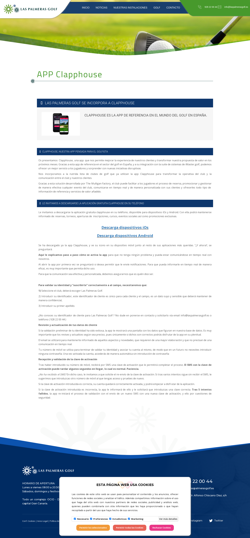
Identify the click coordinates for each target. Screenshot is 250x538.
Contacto (173, 7)
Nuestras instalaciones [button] (130, 7)
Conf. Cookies (28, 521)
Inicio (85, 7)
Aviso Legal (42, 521)
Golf (156, 7)
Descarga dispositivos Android (125, 235)
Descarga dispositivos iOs (125, 227)
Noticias (101, 7)
